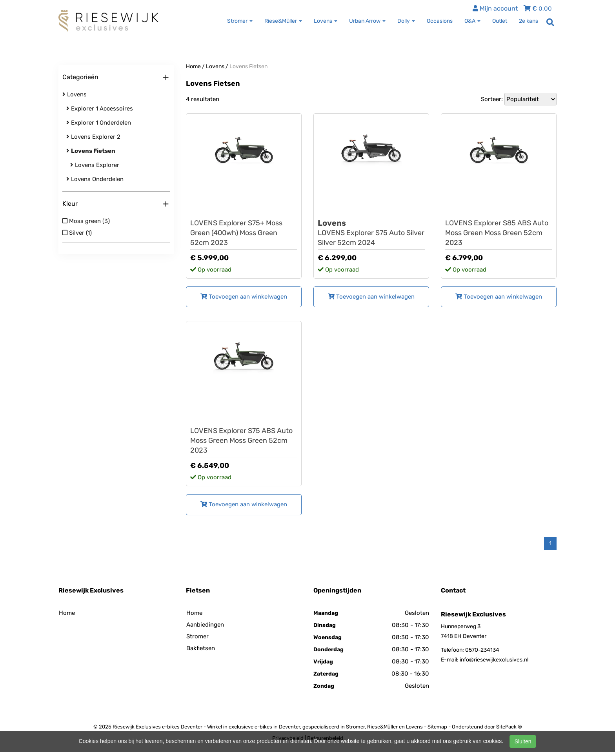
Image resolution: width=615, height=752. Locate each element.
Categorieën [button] (115, 77)
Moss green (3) (86, 221)
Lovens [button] (325, 21)
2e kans (528, 21)
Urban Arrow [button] (367, 21)
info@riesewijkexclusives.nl (494, 659)
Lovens (74, 94)
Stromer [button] (240, 21)
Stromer (197, 636)
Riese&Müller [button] (283, 21)
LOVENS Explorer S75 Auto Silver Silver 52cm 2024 (371, 232)
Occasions (440, 21)
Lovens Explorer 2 (93, 136)
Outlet (499, 21)
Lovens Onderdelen (95, 179)
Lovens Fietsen (248, 66)
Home (193, 66)
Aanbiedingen (205, 624)
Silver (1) (77, 232)
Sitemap (437, 727)
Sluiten (523, 741)
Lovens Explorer (94, 165)
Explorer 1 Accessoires (99, 108)
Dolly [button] (406, 21)
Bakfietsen (200, 648)
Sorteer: (492, 99)
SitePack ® (509, 727)
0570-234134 (482, 650)
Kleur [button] (115, 204)
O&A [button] (472, 21)
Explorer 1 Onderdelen (98, 122)
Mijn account (495, 8)
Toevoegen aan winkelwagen (243, 296)
